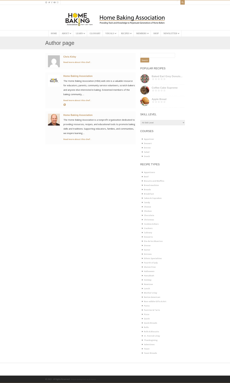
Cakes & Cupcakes (153, 198)
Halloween (149, 271)
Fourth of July (151, 262)
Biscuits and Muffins (154, 181)
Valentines (149, 344)
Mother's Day (150, 292)
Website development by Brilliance (83, 379)
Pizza (146, 314)
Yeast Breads (150, 353)
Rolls (146, 327)
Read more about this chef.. (77, 62)
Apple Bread (159, 99)
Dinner (147, 245)
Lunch (147, 288)
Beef (146, 176)
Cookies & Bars (151, 224)
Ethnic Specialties (153, 258)
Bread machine (151, 185)
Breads (147, 189)
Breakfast (149, 193)
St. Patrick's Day (152, 335)
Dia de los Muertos (153, 241)
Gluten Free (150, 267)
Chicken (148, 211)
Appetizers (149, 172)
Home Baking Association (78, 76)
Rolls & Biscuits (151, 331)
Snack (147, 156)
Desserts (148, 236)
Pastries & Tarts (152, 310)
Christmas (149, 219)
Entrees (148, 254)
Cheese (147, 206)
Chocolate (149, 215)
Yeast (147, 348)
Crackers (148, 228)
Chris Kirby (69, 56)
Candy (147, 202)
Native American (152, 297)
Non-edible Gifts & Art (155, 301)
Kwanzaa (148, 284)
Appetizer (149, 139)
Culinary (148, 232)
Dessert (148, 143)
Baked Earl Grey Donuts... (167, 76)
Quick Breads (150, 323)
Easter (147, 249)
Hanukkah (149, 275)
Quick (147, 318)
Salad (146, 152)
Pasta (147, 305)
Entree (147, 147)
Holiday (147, 280)
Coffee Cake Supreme (165, 87)
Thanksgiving (151, 340)
